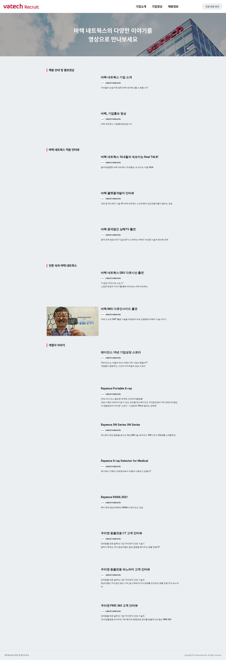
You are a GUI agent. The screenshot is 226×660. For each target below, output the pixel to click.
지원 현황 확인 (212, 6)
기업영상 (157, 6)
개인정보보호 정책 (11, 655)
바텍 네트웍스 (21, 6)
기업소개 (141, 6)
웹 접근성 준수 (24, 655)
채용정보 (173, 6)
